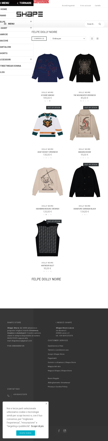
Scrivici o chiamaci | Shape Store (62, 362)
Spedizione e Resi (55, 346)
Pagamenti (52, 358)
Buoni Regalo (53, 378)
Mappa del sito (54, 366)
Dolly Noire (47, 92)
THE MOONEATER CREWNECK (84, 95)
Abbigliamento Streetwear (59, 383)
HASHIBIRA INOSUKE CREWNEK (47, 209)
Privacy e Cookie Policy (57, 387)
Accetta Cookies (26, 433)
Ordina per (56, 39)
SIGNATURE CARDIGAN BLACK (84, 209)
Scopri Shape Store (56, 354)
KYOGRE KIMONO (47, 95)
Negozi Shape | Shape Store (60, 371)
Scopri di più (37, 426)
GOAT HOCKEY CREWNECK (48, 152)
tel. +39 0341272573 (64, 336)
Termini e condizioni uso (58, 350)
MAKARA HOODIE (84, 152)
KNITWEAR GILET (47, 265)
